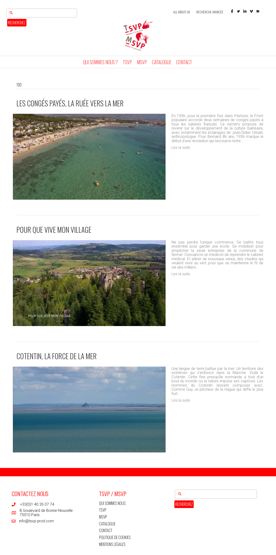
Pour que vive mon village (53, 230)
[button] (232, 12)
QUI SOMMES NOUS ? (100, 62)
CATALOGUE (161, 62)
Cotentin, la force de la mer (56, 356)
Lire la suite (181, 148)
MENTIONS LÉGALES (112, 545)
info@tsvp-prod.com (36, 521)
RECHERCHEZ (15, 23)
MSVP (142, 62)
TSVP (127, 62)
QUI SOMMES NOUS (112, 504)
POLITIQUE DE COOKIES (115, 538)
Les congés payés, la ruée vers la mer (70, 104)
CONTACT (184, 62)
